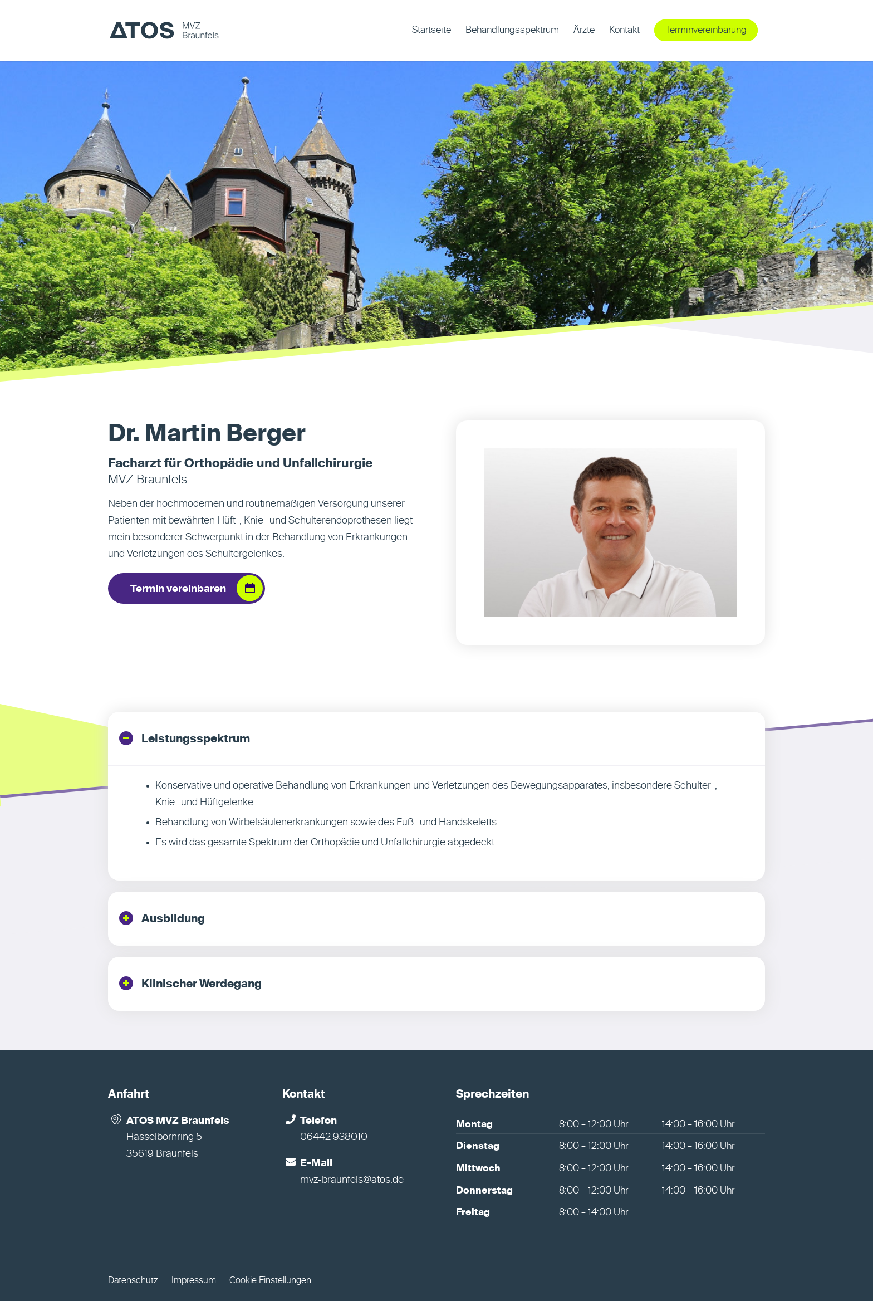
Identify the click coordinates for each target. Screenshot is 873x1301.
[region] (436, 823)
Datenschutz (133, 1280)
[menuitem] (431, 30)
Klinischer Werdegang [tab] (190, 983)
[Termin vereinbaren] (186, 588)
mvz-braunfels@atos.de (352, 1180)
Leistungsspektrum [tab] (184, 738)
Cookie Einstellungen (270, 1280)
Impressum (193, 1280)
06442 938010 (333, 1137)
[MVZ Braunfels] (164, 30)
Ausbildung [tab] (162, 918)
